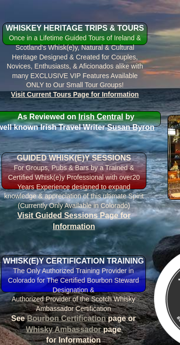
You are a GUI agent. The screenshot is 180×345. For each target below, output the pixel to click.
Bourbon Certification (66, 318)
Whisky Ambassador (63, 329)
